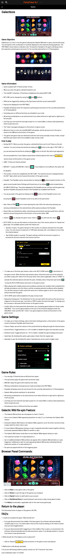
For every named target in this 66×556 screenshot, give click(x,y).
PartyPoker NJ (33, 2)
